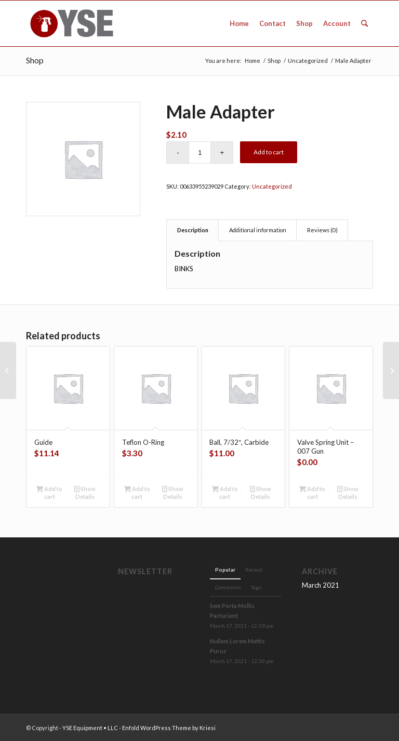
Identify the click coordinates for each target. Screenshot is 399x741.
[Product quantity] (200, 152)
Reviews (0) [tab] (322, 230)
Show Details (85, 492)
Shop (35, 60)
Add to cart (269, 152)
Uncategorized (272, 186)
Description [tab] (192, 230)
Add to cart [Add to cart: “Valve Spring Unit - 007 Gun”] (312, 492)
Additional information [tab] (257, 230)
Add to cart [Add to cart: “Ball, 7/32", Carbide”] (225, 492)
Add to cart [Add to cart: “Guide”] (49, 492)
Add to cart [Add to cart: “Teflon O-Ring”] (137, 492)
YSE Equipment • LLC (90, 727)
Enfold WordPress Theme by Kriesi (169, 727)
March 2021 (320, 585)
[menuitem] (239, 23)
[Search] (364, 23)
